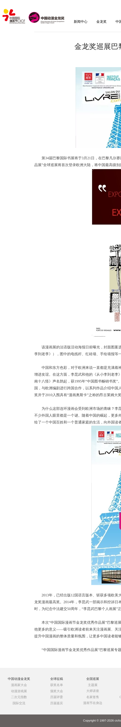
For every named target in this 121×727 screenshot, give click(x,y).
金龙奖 (101, 21)
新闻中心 (80, 21)
